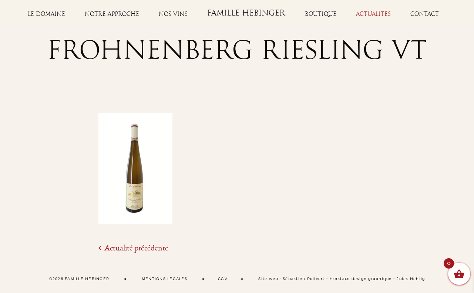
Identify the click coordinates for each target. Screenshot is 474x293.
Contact (424, 14)
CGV (223, 279)
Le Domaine (46, 14)
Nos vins (173, 14)
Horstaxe (340, 279)
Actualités (373, 14)
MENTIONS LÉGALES (164, 279)
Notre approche (112, 14)
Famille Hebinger (246, 13)
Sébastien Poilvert (304, 279)
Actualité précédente (133, 248)
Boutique (320, 14)
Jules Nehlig (411, 279)
